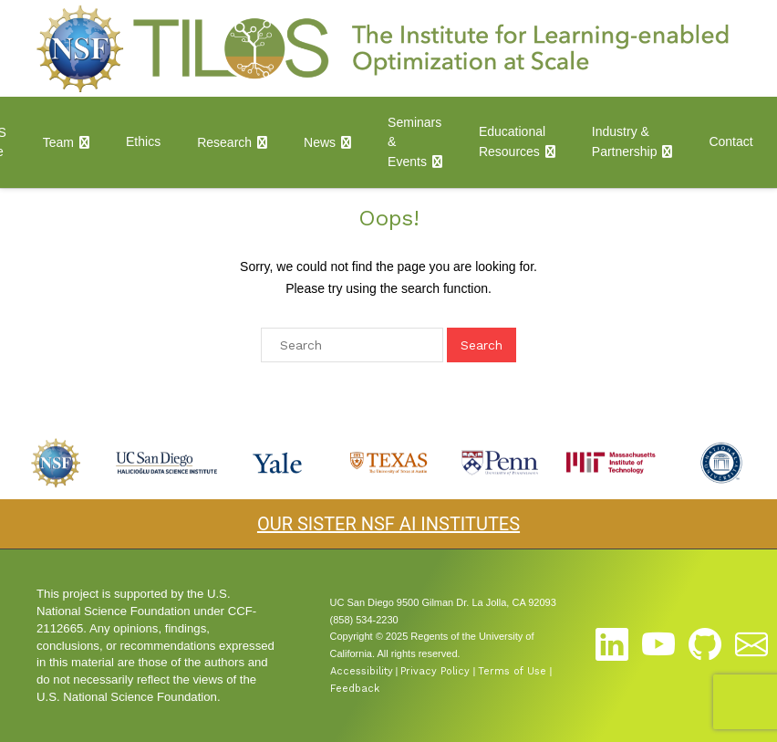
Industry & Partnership (625, 141)
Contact (730, 141)
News (320, 142)
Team (58, 142)
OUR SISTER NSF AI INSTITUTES (388, 524)
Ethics (143, 141)
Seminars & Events (414, 142)
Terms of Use (512, 671)
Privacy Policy (435, 671)
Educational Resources (512, 141)
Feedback (354, 689)
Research (224, 142)
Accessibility (361, 671)
